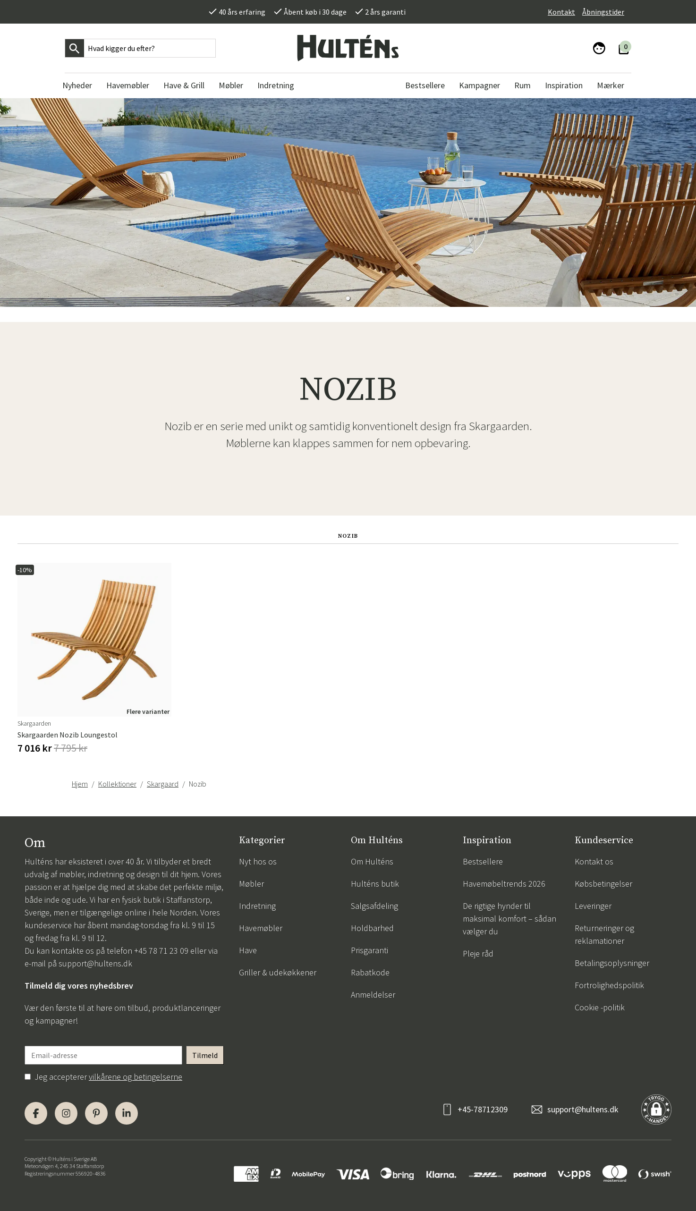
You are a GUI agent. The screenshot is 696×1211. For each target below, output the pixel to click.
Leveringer (593, 905)
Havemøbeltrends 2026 (504, 883)
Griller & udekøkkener (277, 972)
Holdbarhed (372, 928)
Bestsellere (483, 861)
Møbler (251, 883)
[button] (348, 298)
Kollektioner (117, 783)
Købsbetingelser (603, 883)
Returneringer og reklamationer (604, 934)
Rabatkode (370, 972)
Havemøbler (260, 928)
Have (248, 950)
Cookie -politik (600, 1007)
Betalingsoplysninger (612, 962)
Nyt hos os (258, 861)
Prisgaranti (369, 950)
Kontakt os (594, 861)
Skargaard (162, 783)
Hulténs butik (375, 883)
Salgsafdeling (374, 905)
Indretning (257, 905)
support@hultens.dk (95, 963)
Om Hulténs (372, 861)
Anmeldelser (373, 994)
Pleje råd (478, 953)
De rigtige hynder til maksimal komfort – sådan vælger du (509, 918)
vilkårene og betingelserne (135, 1076)
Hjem (80, 783)
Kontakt (561, 12)
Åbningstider (603, 12)
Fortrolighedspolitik (609, 985)
